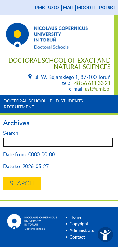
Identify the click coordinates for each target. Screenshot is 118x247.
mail (68, 8)
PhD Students (66, 101)
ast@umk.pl (97, 88)
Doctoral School (24, 101)
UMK (40, 8)
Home (75, 217)
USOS (54, 8)
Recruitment (19, 107)
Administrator (83, 230)
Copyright (79, 224)
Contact (77, 237)
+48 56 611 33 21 (90, 83)
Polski (107, 8)
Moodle (86, 8)
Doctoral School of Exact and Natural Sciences (59, 64)
